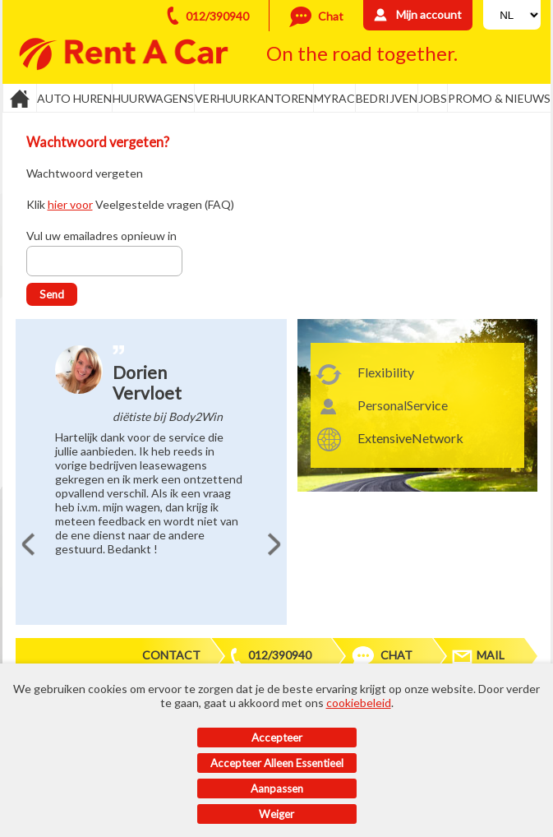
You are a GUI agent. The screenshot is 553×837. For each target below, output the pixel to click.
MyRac (334, 98)
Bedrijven (386, 98)
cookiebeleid (358, 703)
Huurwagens (153, 98)
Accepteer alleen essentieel (276, 763)
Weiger (276, 814)
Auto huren (74, 98)
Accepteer (276, 737)
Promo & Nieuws (499, 98)
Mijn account (429, 14)
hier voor (70, 204)
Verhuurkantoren (254, 98)
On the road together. (362, 53)
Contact (171, 655)
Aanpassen (277, 788)
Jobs (432, 98)
